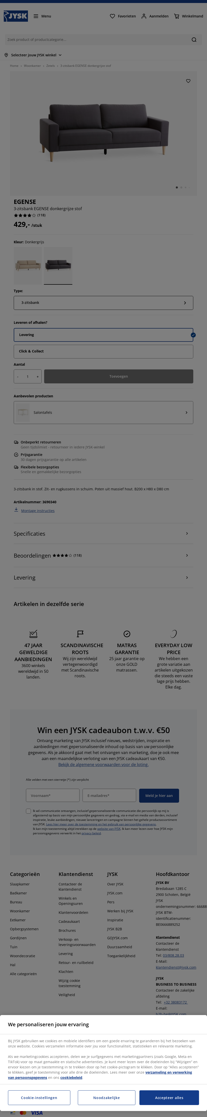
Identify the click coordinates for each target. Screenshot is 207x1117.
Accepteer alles (169, 1097)
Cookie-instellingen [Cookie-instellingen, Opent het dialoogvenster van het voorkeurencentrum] (39, 1097)
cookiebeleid (71, 1077)
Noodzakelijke (106, 1097)
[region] (103, 1063)
